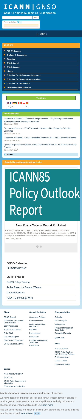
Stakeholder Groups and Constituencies (13, 322)
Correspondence (36, 321)
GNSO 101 (8, 377)
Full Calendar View (16, 268)
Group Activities (62, 312)
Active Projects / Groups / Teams (24, 287)
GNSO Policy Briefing (18, 282)
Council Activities (16, 292)
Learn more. (47, 405)
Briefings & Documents (17, 55)
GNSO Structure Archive (13, 344)
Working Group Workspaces (19, 87)
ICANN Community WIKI (20, 298)
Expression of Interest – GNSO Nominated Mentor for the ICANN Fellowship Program (40, 138)
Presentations (34, 333)
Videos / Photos (61, 361)
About (6, 312)
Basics (7, 369)
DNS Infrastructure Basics (14, 386)
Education (11, 59)
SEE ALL (10, 154)
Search (36, 17)
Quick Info (60, 338)
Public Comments (62, 357)
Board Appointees (11, 326)
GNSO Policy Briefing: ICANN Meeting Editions (64, 353)
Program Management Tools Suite (38, 341)
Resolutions (34, 345)
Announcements (61, 348)
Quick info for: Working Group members (24, 79)
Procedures (34, 337)
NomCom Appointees (12, 330)
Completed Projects (63, 333)
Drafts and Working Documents (37, 325)
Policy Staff (8, 333)
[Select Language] (17, 106)
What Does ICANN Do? (13, 374)
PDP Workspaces (14, 51)
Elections (33, 330)
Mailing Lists (60, 324)
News (57, 343)
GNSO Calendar (13, 67)
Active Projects (61, 321)
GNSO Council (13, 63)
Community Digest (62, 364)
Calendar (58, 317)
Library (10, 71)
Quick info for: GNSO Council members (23, 75)
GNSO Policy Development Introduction (15, 382)
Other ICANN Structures (13, 340)
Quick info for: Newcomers (18, 83)
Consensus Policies (37, 317)
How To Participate (11, 337)
